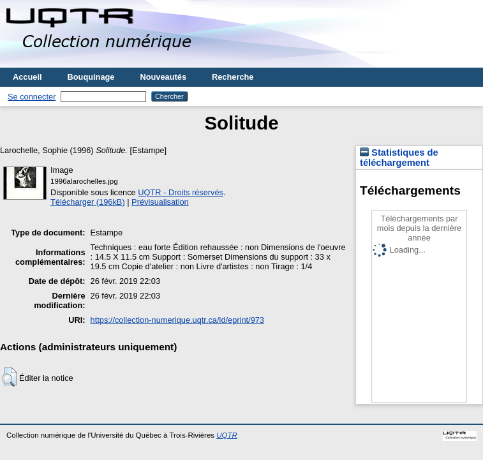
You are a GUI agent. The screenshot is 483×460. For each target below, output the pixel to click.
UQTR (226, 435)
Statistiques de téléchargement (399, 157)
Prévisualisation (160, 202)
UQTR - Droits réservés (180, 192)
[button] (9, 377)
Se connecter (32, 96)
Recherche (232, 77)
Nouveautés (163, 77)
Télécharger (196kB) (87, 202)
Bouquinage (91, 77)
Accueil (27, 77)
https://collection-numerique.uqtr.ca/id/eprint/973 (177, 320)
